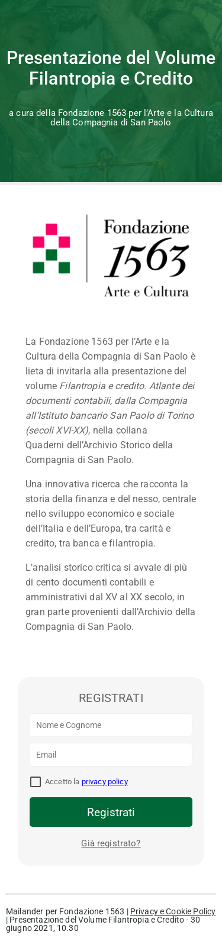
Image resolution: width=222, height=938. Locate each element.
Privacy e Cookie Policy (172, 911)
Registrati (111, 812)
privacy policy (105, 781)
